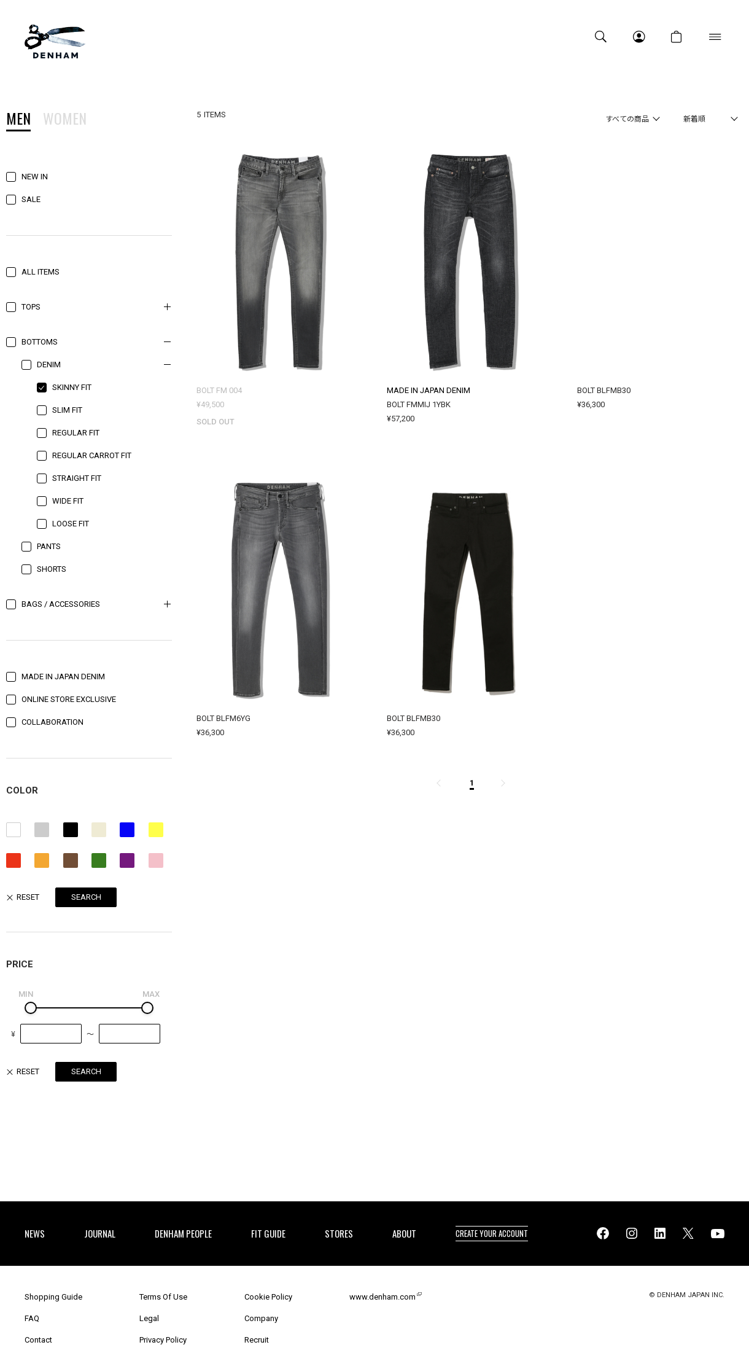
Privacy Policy (163, 1339)
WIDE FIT (67, 500)
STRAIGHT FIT (76, 478)
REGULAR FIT (75, 432)
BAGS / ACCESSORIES (60, 604)
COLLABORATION (52, 722)
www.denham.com (382, 1296)
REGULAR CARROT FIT (91, 455)
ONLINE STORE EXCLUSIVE (68, 699)
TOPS (31, 306)
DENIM (49, 364)
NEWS (35, 1233)
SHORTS (51, 569)
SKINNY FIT (71, 387)
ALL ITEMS (40, 271)
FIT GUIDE (268, 1233)
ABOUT (404, 1233)
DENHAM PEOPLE (183, 1233)
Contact (38, 1339)
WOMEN (65, 120)
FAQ (32, 1318)
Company (261, 1318)
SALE (31, 199)
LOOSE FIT (70, 523)
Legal (149, 1318)
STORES (339, 1233)
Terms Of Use (163, 1296)
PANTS (49, 546)
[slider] (31, 1008)
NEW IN (34, 176)
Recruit (256, 1339)
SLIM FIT (67, 410)
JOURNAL (99, 1233)
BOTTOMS (39, 341)
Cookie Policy (268, 1296)
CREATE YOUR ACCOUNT (492, 1233)
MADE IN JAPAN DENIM (63, 676)
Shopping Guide (53, 1296)
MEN (18, 120)
